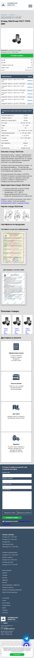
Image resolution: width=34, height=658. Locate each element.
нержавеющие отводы (8, 203)
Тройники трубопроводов (9, 552)
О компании (5, 598)
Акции (4, 607)
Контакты (5, 612)
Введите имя (6, 472)
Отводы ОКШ (6, 542)
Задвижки (5, 580)
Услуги (4, 600)
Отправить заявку (12, 517)
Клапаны (4, 573)
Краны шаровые (6, 570)
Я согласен (17, 654)
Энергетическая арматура (9, 592)
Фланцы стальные (7, 557)
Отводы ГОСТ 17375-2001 (9, 537)
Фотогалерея (6, 603)
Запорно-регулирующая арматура (12, 590)
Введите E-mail (6, 484)
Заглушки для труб (7, 562)
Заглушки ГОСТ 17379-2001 (10, 564)
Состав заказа (6, 489)
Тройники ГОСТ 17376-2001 (10, 555)
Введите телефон (7, 478)
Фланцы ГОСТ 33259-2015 (9, 560)
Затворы (4, 575)
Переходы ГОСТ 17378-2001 (10, 546)
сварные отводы (23, 203)
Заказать (30, 80)
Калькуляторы (6, 605)
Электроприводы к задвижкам (11, 585)
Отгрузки (4, 610)
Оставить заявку (17, 55)
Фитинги (4, 582)
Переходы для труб (7, 544)
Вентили (4, 577)
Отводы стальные (8, 534)
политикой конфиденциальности (20, 651)
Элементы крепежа (7, 587)
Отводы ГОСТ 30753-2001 (9, 539)
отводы (3, 199)
